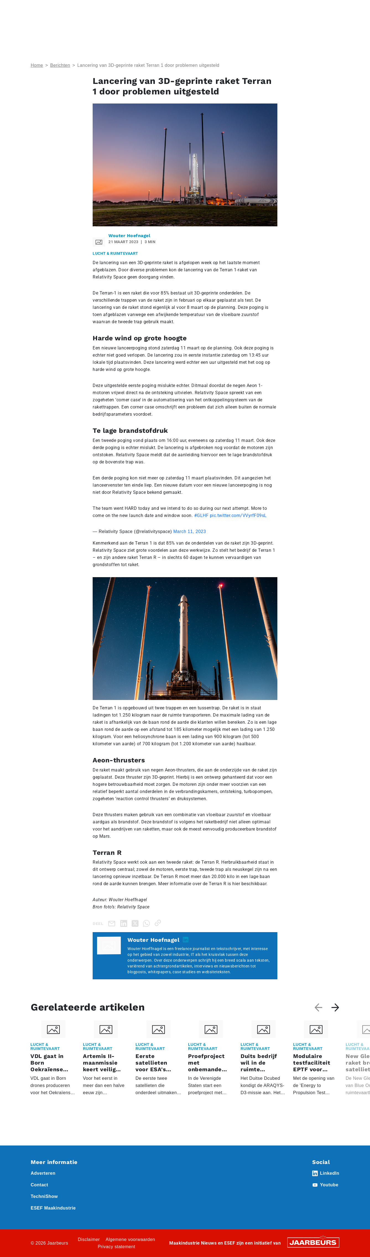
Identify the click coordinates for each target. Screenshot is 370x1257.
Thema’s (277, 27)
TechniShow (44, 1196)
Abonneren (217, 8)
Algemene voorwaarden (130, 1239)
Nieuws (114, 8)
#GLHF (201, 515)
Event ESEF (56, 8)
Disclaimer (89, 1239)
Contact (240, 8)
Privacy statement (116, 1246)
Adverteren (191, 8)
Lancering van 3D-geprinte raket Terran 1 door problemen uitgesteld (148, 65)
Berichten (60, 65)
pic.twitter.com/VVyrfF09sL (238, 515)
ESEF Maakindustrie (53, 1208)
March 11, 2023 (189, 531)
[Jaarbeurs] (313, 1242)
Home (36, 8)
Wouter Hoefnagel (129, 235)
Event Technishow (87, 8)
